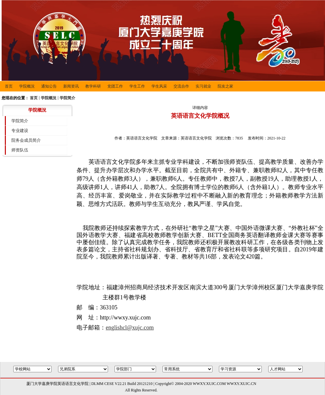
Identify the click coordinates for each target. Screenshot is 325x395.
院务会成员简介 (26, 140)
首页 (34, 98)
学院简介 (67, 98)
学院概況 (48, 98)
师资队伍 (19, 150)
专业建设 (19, 130)
